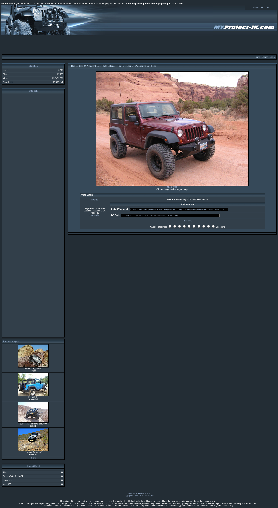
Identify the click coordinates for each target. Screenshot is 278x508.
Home (257, 57)
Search (265, 57)
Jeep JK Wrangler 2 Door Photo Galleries (97, 66)
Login (272, 57)
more (33, 458)
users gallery (94, 215)
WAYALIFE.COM (261, 7)
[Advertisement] (139, 45)
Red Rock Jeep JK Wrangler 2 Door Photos (137, 66)
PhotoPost (142, 493)
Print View (187, 221)
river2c (94, 199)
